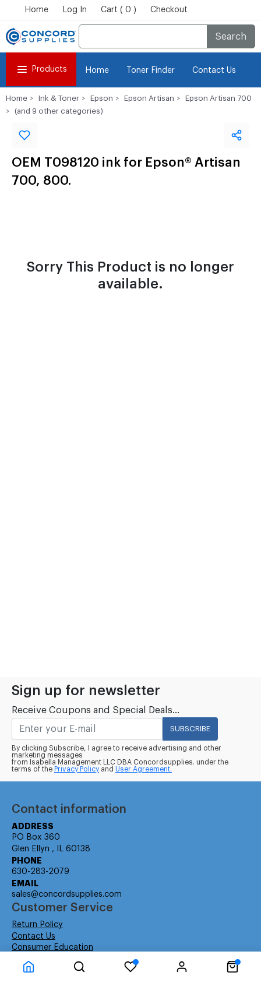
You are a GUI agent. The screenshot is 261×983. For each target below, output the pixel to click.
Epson (101, 98)
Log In (74, 10)
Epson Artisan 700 (218, 98)
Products (41, 69)
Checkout (169, 10)
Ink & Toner (58, 98)
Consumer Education (52, 947)
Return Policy (37, 925)
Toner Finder (150, 70)
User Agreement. (143, 769)
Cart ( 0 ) (118, 10)
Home (36, 10)
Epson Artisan (149, 98)
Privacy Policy (76, 769)
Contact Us (214, 70)
